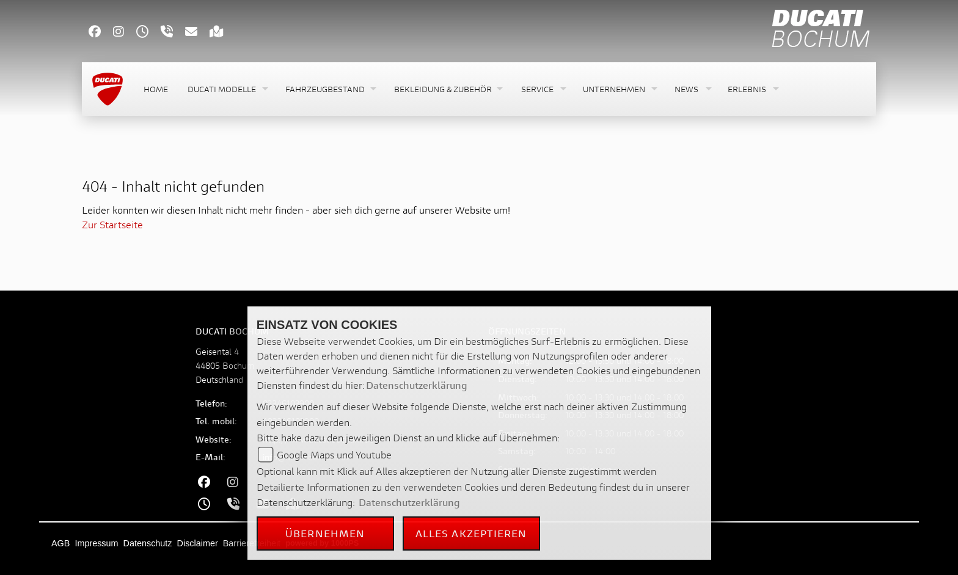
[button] (227, 89)
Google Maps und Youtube (334, 454)
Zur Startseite (112, 224)
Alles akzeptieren (471, 533)
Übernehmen (325, 533)
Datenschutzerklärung (416, 384)
